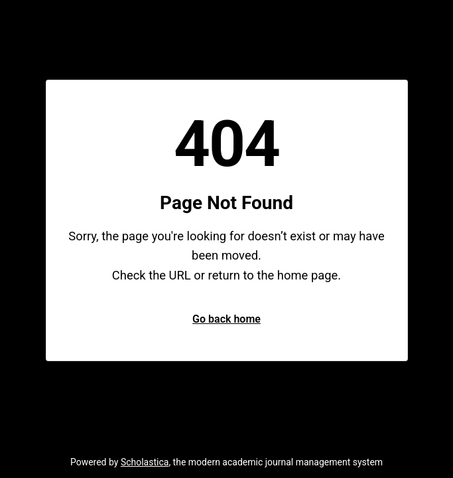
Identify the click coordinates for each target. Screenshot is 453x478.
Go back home (226, 319)
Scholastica (145, 462)
